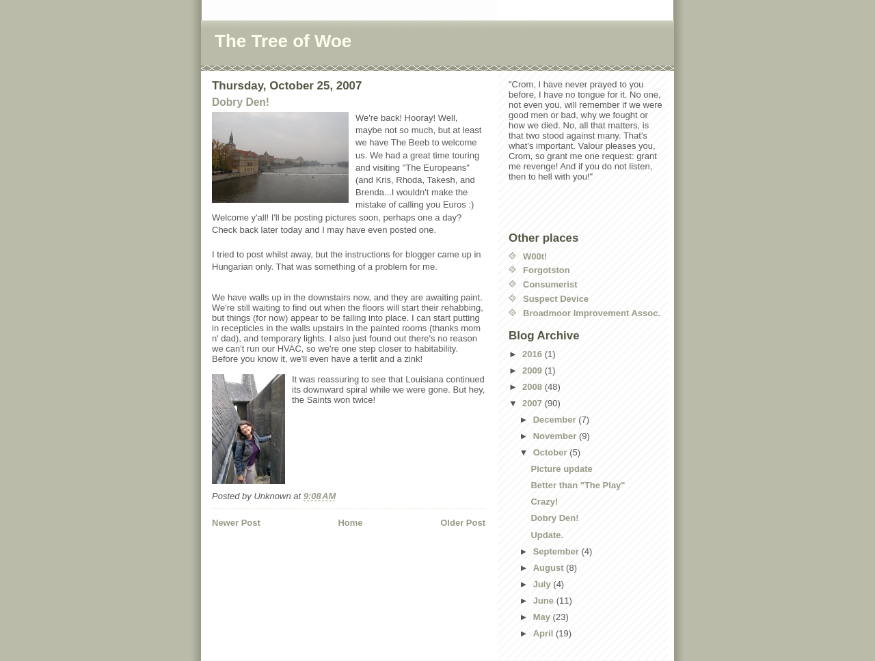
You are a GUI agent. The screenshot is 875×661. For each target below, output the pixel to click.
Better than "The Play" (577, 485)
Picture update (561, 469)
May (543, 617)
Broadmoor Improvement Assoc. (591, 313)
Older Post (462, 523)
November (556, 436)
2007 (533, 403)
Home (350, 523)
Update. (546, 535)
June (544, 600)
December (555, 419)
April (544, 633)
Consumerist (550, 284)
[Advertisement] (292, 565)
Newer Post (236, 523)
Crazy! (544, 501)
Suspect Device (556, 299)
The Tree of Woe (283, 41)
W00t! (535, 256)
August (549, 568)
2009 (533, 370)
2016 (533, 354)
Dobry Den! (240, 102)
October (551, 452)
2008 (533, 387)
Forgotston (546, 270)
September (557, 551)
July (543, 584)
